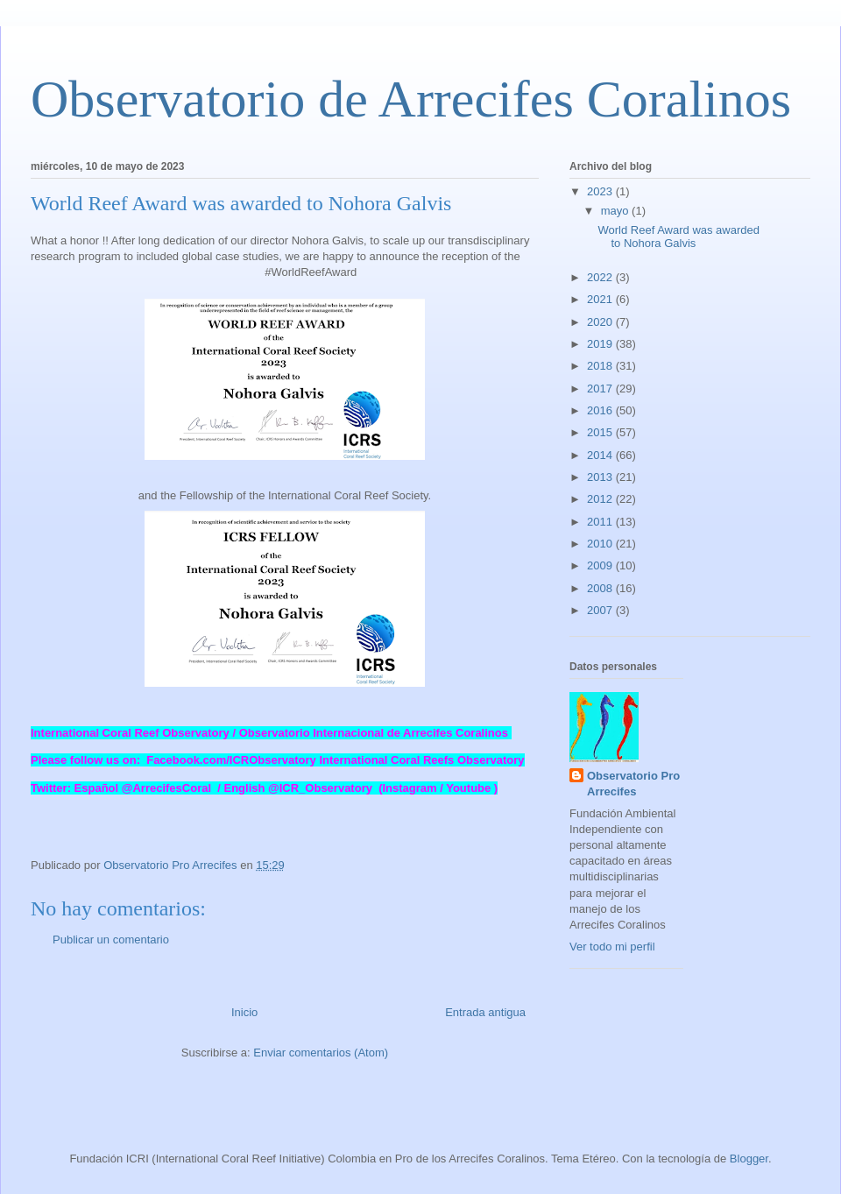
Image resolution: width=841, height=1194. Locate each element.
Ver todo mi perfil (612, 946)
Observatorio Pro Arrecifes (633, 783)
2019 (601, 343)
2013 (601, 477)
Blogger (749, 1158)
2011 (601, 521)
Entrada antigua (485, 1012)
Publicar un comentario (111, 939)
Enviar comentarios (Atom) (320, 1052)
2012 (601, 498)
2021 (601, 299)
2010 (601, 543)
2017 (601, 388)
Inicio (244, 1012)
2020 (601, 322)
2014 (601, 455)
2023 (601, 191)
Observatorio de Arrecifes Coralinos (411, 99)
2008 (601, 588)
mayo (616, 210)
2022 (601, 277)
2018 (601, 365)
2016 (601, 410)
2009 (601, 565)
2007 (601, 610)
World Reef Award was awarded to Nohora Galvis (678, 237)
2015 (601, 432)
